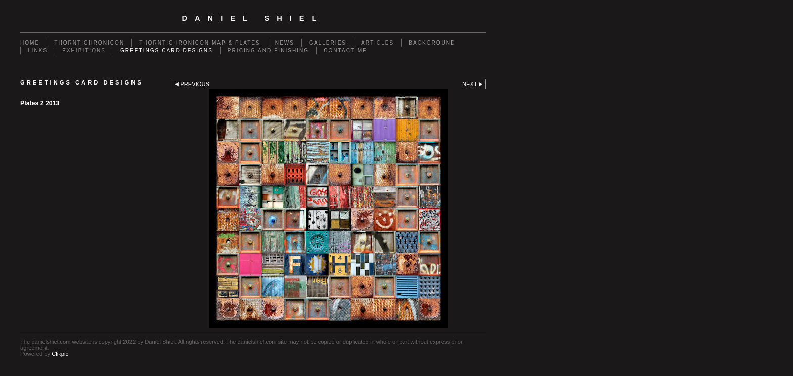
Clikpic (60, 354)
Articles (377, 43)
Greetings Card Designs (166, 50)
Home (29, 43)
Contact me (345, 50)
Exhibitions (84, 50)
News (284, 43)
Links (38, 50)
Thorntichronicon (89, 43)
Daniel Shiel (253, 18)
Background (432, 43)
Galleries (327, 43)
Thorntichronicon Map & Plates (199, 43)
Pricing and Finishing (268, 50)
